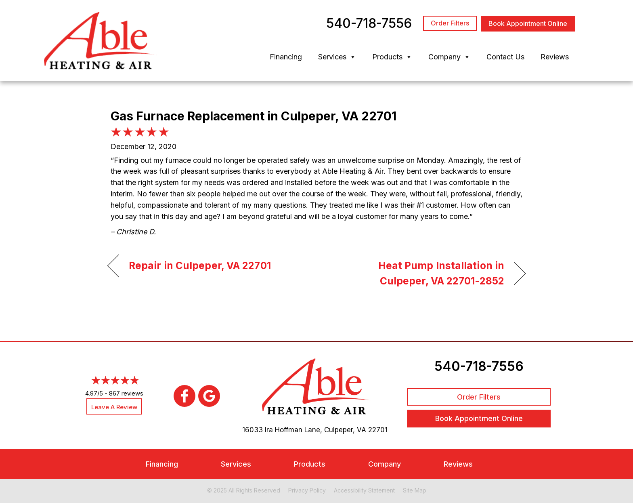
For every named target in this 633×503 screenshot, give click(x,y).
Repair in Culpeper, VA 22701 (200, 265)
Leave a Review (114, 407)
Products (392, 57)
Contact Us (505, 57)
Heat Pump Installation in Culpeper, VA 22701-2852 (416, 273)
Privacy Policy (307, 490)
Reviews (555, 57)
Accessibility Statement (364, 490)
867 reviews (126, 393)
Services (337, 57)
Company (449, 57)
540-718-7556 (479, 366)
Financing (286, 57)
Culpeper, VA (345, 430)
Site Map (414, 490)
